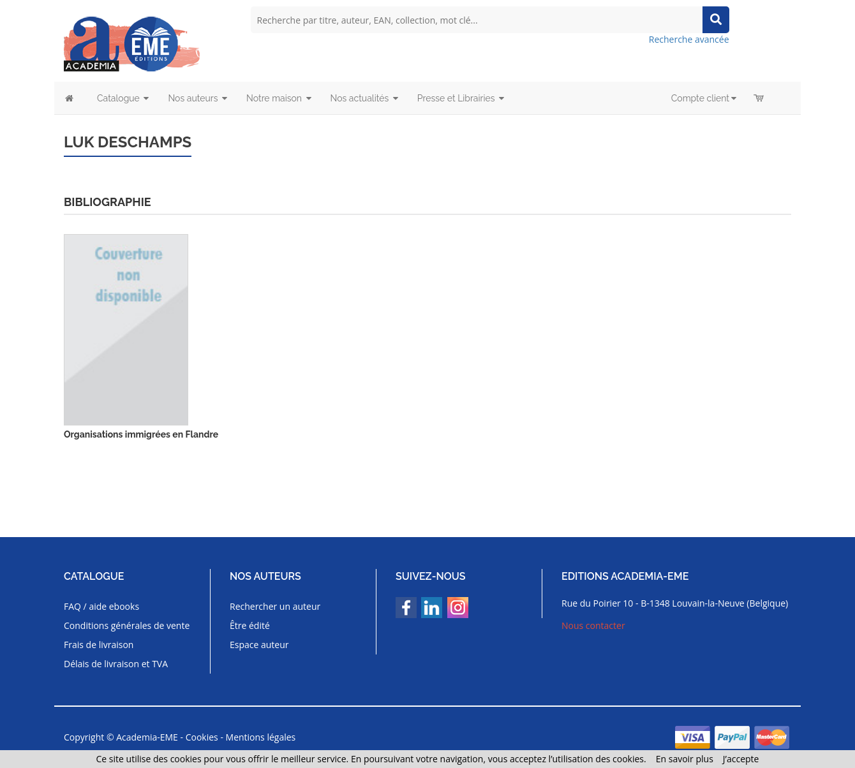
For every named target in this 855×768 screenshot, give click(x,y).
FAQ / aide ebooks (101, 606)
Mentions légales (261, 737)
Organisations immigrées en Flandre (141, 434)
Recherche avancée (689, 39)
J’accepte (741, 759)
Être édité (250, 625)
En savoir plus (684, 759)
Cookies (202, 737)
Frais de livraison (98, 645)
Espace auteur (259, 645)
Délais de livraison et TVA (116, 664)
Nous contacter (593, 625)
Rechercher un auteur (275, 606)
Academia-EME (147, 737)
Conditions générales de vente (127, 625)
